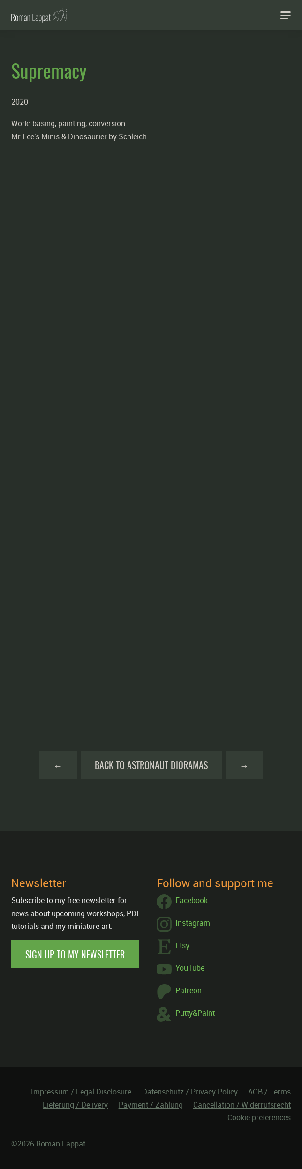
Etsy (173, 946)
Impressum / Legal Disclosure (81, 1091)
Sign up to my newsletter (75, 954)
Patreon (179, 991)
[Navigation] (285, 15)
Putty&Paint (186, 1014)
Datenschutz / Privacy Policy (190, 1091)
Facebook (182, 901)
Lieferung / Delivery (75, 1105)
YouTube (180, 969)
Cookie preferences (259, 1117)
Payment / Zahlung (151, 1105)
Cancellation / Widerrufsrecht (242, 1105)
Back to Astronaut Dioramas (151, 765)
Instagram (183, 924)
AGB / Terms (269, 1091)
